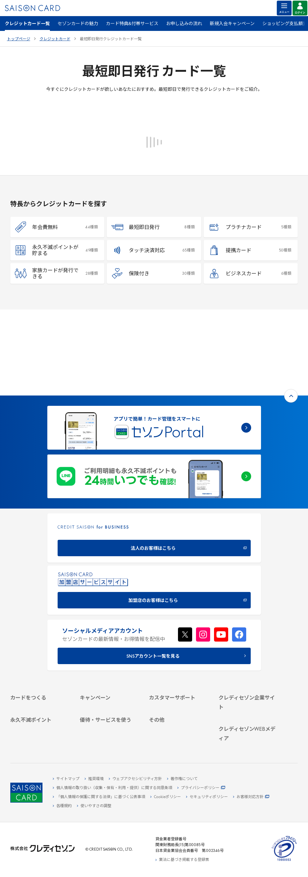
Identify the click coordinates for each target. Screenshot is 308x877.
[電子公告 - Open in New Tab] (248, 669)
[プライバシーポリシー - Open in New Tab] (201, 788)
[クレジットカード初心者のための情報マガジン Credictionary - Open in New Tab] (248, 714)
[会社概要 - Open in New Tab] (248, 639)
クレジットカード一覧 (27, 24)
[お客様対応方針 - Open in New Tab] (251, 797)
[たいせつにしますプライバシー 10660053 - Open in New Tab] (284, 861)
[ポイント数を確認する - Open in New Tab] (40, 740)
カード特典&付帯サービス (132, 24)
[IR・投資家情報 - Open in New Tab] (248, 661)
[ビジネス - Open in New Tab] (248, 647)
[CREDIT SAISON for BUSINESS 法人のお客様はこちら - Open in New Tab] (154, 452)
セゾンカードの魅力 (78, 24)
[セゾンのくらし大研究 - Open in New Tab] (248, 741)
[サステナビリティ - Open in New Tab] (248, 654)
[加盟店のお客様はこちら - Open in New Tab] (154, 504)
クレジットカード (55, 39)
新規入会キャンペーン (232, 24)
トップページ (18, 39)
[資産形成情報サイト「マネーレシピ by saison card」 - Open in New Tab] (248, 730)
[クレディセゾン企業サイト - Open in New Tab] (248, 632)
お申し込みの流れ (184, 24)
